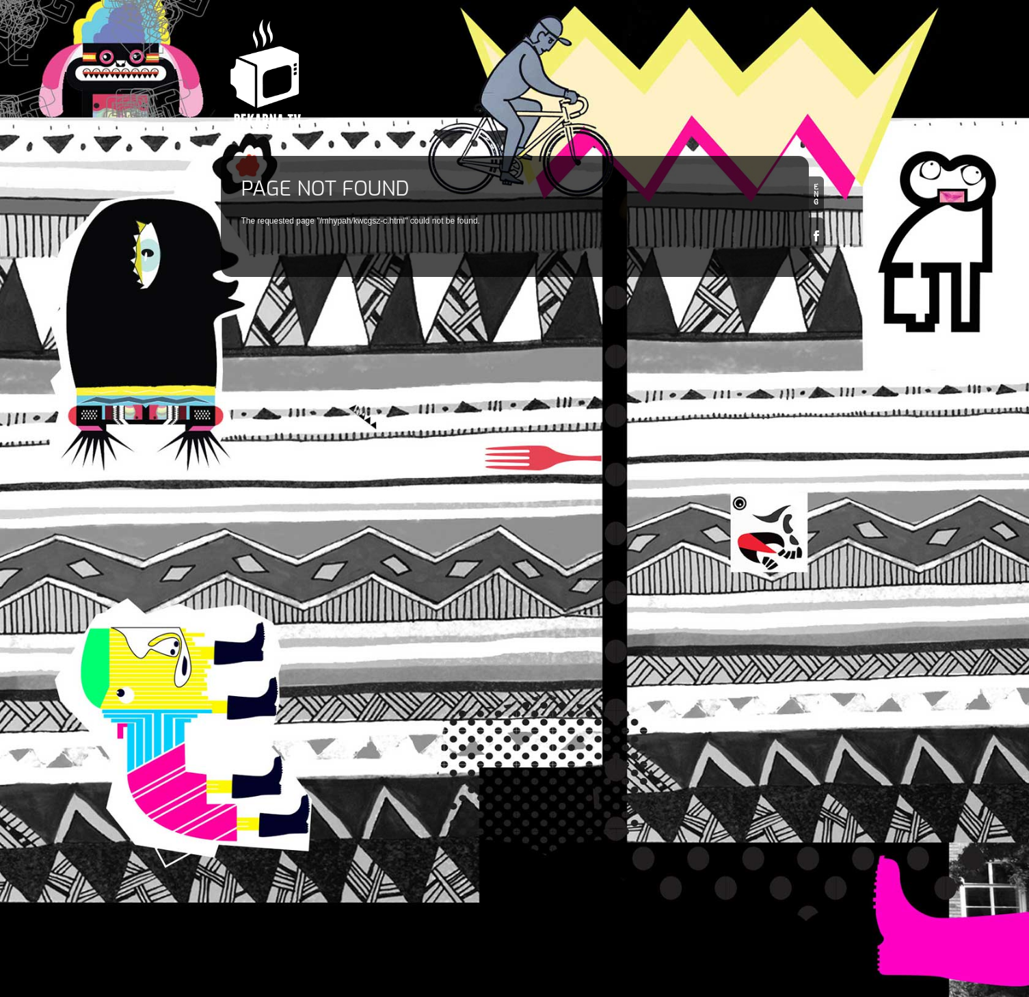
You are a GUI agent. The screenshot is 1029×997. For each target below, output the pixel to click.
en (816, 194)
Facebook (816, 235)
